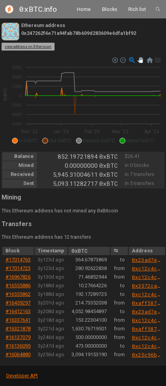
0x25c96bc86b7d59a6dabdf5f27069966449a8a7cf (147, 355)
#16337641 (18, 320)
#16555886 (18, 285)
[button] (25, 141)
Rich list (137, 9)
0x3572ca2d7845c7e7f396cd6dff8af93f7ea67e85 (147, 286)
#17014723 (18, 268)
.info (38, 9)
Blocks (109, 9)
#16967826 (18, 277)
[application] (83, 101)
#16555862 (18, 294)
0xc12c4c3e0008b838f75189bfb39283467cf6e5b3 (147, 268)
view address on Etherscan (28, 46)
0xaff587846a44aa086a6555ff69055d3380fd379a (147, 303)
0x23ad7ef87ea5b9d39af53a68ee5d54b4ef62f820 (147, 260)
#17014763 (18, 260)
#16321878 (18, 329)
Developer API (22, 376)
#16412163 (18, 311)
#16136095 (18, 346)
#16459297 (18, 303)
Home (84, 9)
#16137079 (18, 337)
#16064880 (18, 354)
